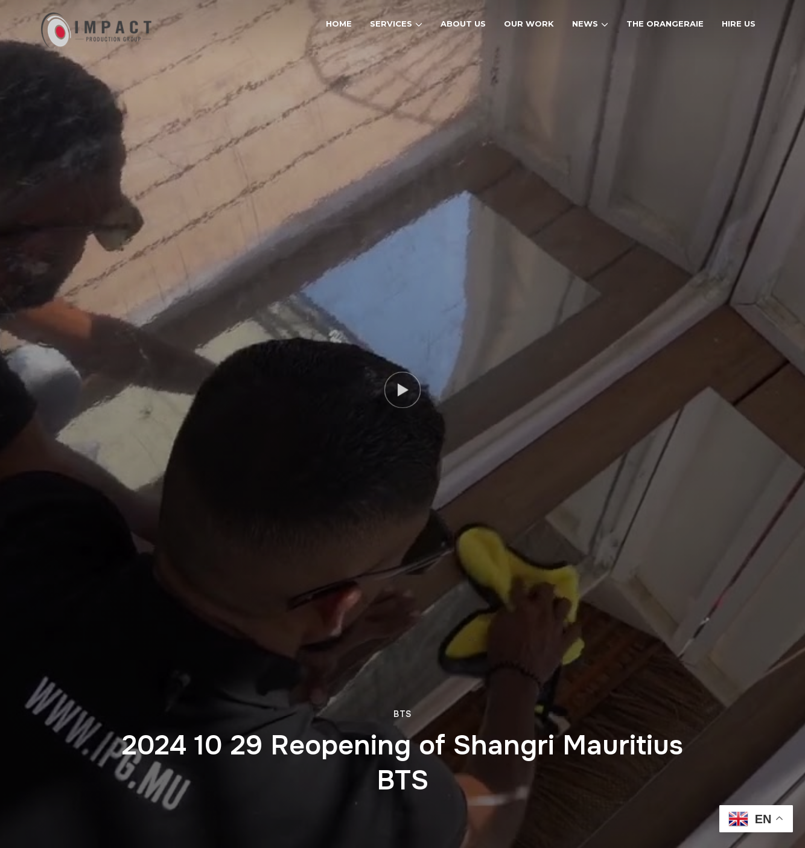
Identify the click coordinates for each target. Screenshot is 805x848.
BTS (402, 714)
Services (391, 23)
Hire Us (739, 23)
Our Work (529, 23)
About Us (463, 23)
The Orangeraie (665, 23)
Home (339, 23)
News (585, 23)
